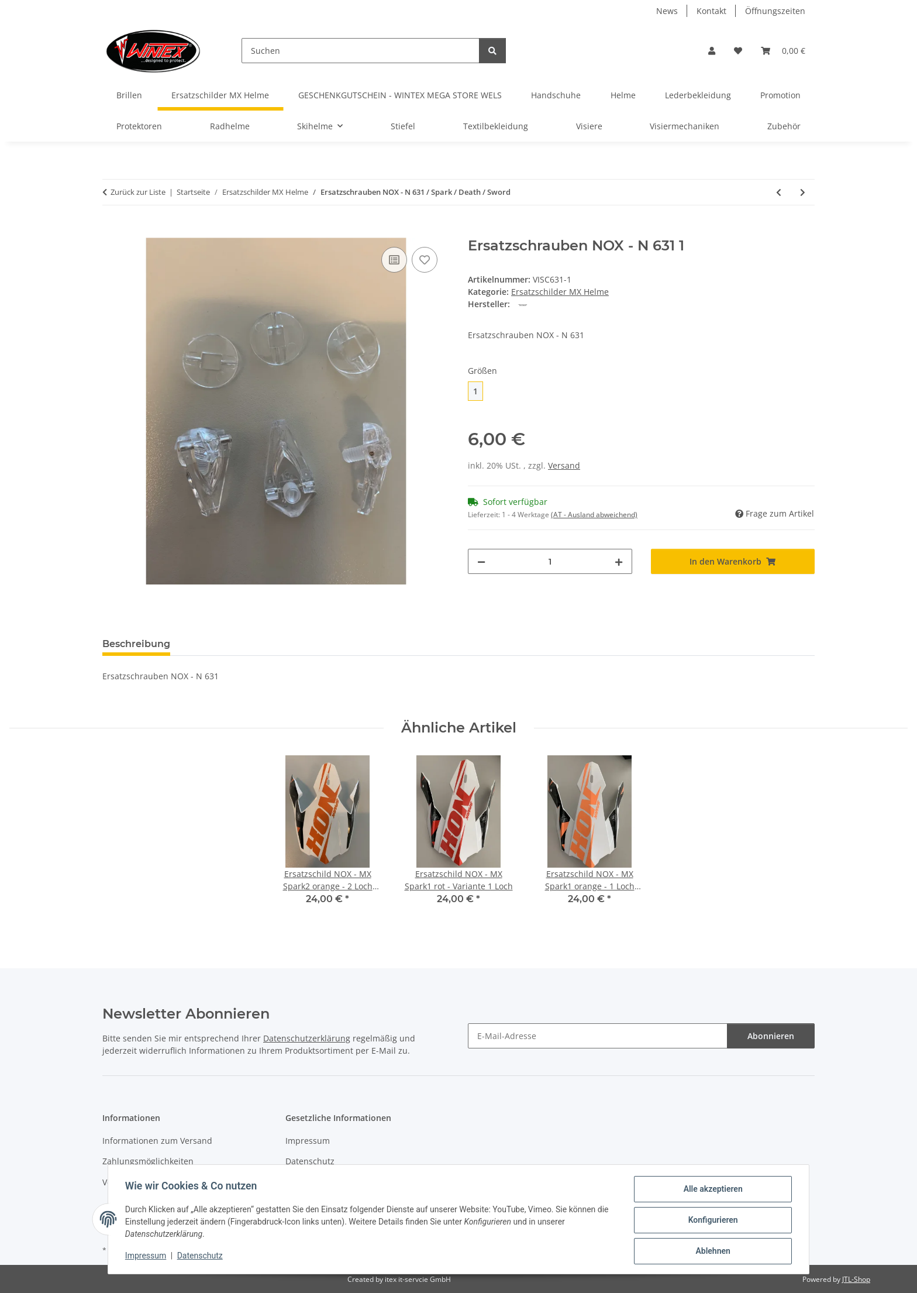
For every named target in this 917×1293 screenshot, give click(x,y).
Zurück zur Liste (138, 192)
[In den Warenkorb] (111, 231)
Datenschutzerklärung (306, 1038)
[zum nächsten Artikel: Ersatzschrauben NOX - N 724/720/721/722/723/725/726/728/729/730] (803, 192)
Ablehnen (711, 1251)
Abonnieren (770, 1035)
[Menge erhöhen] (619, 561)
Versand (564, 465)
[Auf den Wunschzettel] (424, 260)
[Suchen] (361, 50)
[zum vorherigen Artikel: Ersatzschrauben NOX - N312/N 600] (779, 192)
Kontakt (711, 10)
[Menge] (550, 561)
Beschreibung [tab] (136, 643)
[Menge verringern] (481, 561)
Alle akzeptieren (710, 1190)
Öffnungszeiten (775, 10)
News (667, 10)
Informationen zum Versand (157, 1140)
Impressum (147, 1256)
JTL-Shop (856, 1279)
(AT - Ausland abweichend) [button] (594, 515)
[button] (712, 50)
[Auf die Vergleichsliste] (394, 260)
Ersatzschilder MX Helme (560, 291)
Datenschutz (202, 1256)
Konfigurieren (711, 1221)
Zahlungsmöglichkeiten (148, 1161)
